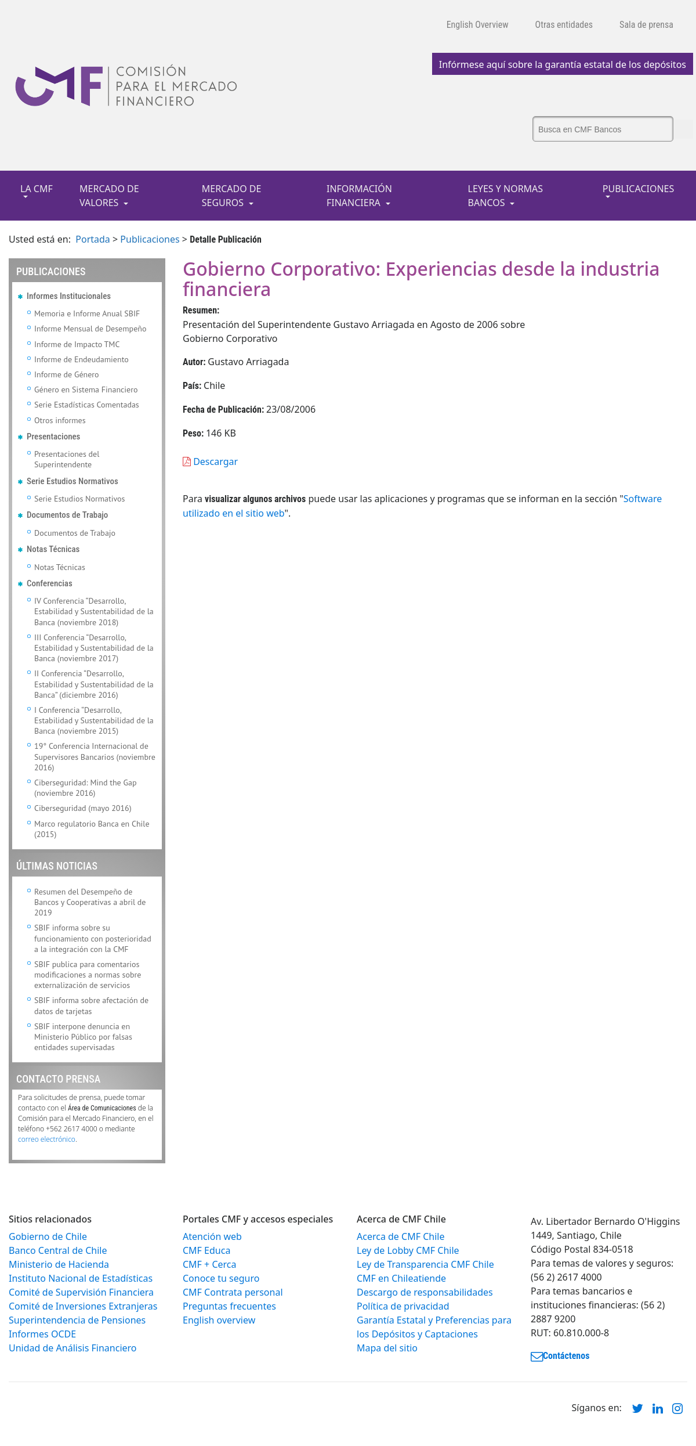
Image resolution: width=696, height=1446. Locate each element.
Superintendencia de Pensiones (77, 1320)
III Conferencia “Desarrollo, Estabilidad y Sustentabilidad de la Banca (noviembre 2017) (94, 647)
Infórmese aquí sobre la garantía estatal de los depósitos (562, 64)
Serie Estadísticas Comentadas (86, 404)
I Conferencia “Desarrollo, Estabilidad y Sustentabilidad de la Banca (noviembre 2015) (94, 720)
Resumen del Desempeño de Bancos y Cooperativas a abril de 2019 (90, 902)
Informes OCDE (42, 1334)
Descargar (210, 461)
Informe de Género (66, 374)
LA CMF (36, 188)
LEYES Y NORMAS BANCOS (505, 195)
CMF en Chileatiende (401, 1278)
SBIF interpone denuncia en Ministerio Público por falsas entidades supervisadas (83, 1036)
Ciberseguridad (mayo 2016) (83, 808)
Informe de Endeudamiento (81, 359)
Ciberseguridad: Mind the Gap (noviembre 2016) (85, 787)
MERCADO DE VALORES (109, 195)
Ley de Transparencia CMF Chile (425, 1264)
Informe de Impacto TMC (76, 344)
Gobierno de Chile (48, 1236)
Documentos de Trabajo (74, 533)
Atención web (212, 1236)
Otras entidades (564, 24)
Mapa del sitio (387, 1348)
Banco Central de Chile (58, 1250)
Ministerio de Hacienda (59, 1264)
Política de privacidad (403, 1306)
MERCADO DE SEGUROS (232, 195)
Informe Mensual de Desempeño (90, 328)
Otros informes (60, 420)
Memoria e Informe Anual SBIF (87, 313)
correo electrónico (46, 1139)
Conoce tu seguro (221, 1278)
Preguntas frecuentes (229, 1306)
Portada (92, 239)
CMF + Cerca (209, 1264)
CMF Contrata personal (233, 1292)
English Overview (478, 24)
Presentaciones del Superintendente (66, 459)
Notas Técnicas (59, 567)
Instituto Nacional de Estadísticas (81, 1278)
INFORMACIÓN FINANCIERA (359, 195)
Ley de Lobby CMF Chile (408, 1250)
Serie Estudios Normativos (79, 498)
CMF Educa (206, 1250)
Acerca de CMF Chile (400, 1236)
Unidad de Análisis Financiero (73, 1348)
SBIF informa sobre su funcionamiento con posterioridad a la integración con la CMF (92, 938)
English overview (219, 1320)
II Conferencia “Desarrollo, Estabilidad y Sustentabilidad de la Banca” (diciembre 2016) (94, 683)
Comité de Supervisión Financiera (81, 1292)
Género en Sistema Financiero (86, 389)
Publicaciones (149, 239)
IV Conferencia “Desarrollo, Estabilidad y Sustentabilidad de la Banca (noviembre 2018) (94, 611)
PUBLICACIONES (638, 188)
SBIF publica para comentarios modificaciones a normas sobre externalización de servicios (87, 974)
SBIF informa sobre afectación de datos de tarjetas (91, 1005)
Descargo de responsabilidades (425, 1292)
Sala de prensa (646, 24)
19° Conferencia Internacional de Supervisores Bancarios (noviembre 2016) (94, 756)
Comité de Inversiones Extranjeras (83, 1306)
